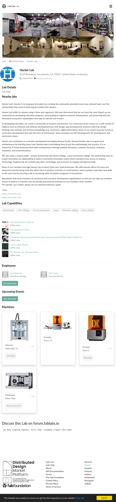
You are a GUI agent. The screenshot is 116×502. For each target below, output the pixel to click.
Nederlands (90, 477)
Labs (4, 61)
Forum (49, 474)
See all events (10, 298)
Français (88, 471)
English (88, 465)
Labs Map (50, 465)
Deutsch (88, 462)
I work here (10, 283)
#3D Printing (10, 356)
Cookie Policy (52, 480)
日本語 (88, 483)
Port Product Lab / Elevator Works (24, 252)
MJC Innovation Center (19, 230)
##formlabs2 (88, 358)
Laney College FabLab (19, 245)
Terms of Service (53, 486)
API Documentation (55, 471)
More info (79, 498)
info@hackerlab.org (44, 78)
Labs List (50, 462)
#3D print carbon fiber (13, 406)
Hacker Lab (32, 61)
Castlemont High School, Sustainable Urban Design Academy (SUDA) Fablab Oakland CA (46, 237)
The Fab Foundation (55, 477)
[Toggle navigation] (111, 6)
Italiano (88, 474)
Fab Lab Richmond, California (22, 222)
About (48, 468)
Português (89, 480)
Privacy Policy (52, 483)
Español (88, 468)
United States (16, 61)
